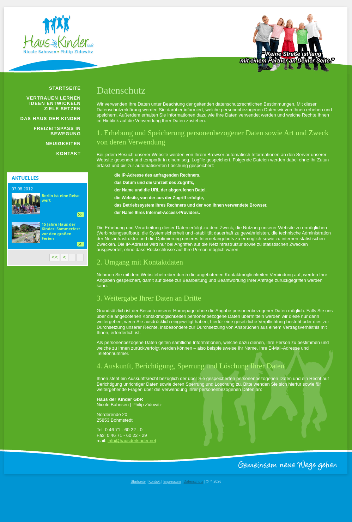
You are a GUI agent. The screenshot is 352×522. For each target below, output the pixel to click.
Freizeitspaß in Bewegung (57, 131)
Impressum (172, 482)
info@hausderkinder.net (132, 440)
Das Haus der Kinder (50, 118)
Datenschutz (194, 482)
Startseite (65, 88)
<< (54, 257)
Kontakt (68, 153)
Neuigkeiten (63, 143)
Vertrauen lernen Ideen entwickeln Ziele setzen (53, 103)
